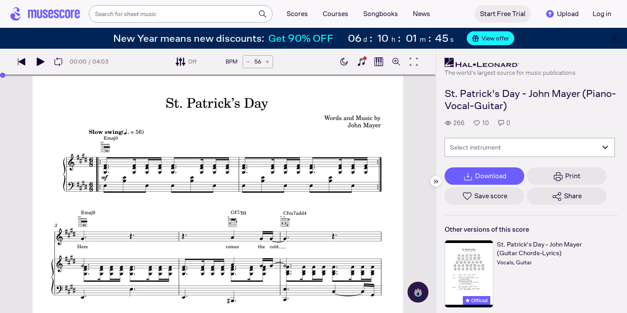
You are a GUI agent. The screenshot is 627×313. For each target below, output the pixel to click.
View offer (490, 38)
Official (476, 300)
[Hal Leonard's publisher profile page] (510, 62)
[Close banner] (615, 38)
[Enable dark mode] (344, 61)
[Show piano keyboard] (361, 61)
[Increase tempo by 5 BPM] (267, 62)
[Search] (262, 14)
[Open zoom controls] (396, 61)
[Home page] (45, 14)
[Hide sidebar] (436, 181)
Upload (562, 14)
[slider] (2, 75)
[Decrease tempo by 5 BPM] (248, 62)
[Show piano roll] (379, 61)
